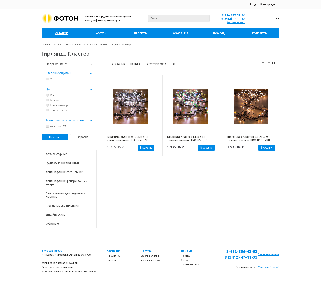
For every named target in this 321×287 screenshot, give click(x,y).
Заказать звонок (236, 22)
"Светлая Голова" (268, 267)
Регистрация (268, 4)
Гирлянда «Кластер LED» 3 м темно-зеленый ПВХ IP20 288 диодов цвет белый (128, 138)
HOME (103, 44)
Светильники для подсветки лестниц (65, 195)
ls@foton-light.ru (52, 250)
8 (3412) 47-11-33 (233, 18)
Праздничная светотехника (81, 44)
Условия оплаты (150, 256)
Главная (46, 44)
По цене (135, 63)
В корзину (146, 147)
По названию (117, 63)
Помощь (187, 250)
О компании (113, 256)
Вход (253, 4)
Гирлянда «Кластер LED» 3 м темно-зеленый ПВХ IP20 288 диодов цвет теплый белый (248, 138)
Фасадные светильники (62, 205)
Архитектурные (56, 154)
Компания (113, 250)
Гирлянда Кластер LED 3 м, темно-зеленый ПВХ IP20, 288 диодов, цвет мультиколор (188, 138)
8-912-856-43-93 (233, 14)
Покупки (147, 250)
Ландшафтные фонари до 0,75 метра (66, 182)
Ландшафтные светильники (65, 172)
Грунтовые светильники (62, 163)
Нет (173, 63)
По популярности (155, 63)
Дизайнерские (55, 214)
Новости (111, 260)
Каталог (58, 44)
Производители (190, 264)
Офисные (52, 223)
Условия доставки (150, 260)
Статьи (184, 260)
